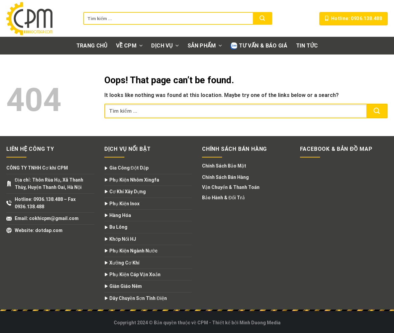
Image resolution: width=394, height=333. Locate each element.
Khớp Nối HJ (122, 239)
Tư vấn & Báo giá (258, 45)
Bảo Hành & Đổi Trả (223, 197)
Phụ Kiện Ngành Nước (133, 250)
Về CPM (129, 45)
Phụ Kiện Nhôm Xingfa (134, 180)
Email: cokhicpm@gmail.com (47, 218)
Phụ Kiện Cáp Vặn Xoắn (135, 274)
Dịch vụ (165, 45)
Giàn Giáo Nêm (125, 286)
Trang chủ (91, 45)
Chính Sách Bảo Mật (224, 166)
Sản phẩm (205, 45)
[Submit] (262, 18)
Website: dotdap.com (39, 230)
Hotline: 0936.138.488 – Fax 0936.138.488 (45, 203)
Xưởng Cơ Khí (124, 262)
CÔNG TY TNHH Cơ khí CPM (37, 168)
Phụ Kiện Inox (124, 203)
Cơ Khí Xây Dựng (127, 191)
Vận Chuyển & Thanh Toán (231, 187)
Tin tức (307, 45)
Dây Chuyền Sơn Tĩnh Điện (138, 298)
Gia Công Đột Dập (129, 168)
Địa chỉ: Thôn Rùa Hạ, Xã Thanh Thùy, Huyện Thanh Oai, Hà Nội (49, 183)
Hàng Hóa (120, 215)
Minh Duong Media (260, 322)
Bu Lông (118, 227)
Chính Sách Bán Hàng (225, 177)
